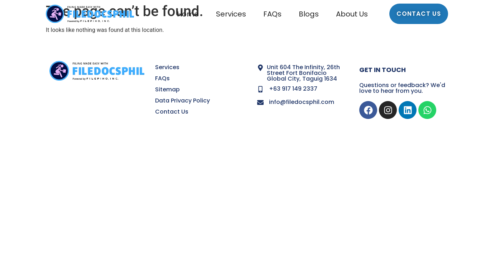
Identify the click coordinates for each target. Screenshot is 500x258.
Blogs (309, 14)
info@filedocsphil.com (301, 102)
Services (231, 14)
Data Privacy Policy (182, 100)
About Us (352, 14)
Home (188, 14)
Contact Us (171, 112)
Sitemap (167, 89)
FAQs (272, 14)
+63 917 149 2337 (293, 89)
